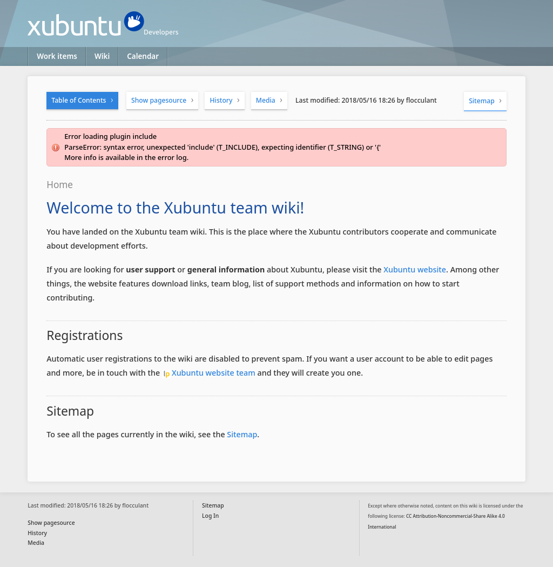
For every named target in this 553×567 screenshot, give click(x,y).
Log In (210, 515)
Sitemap (482, 100)
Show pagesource (158, 100)
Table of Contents (78, 100)
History (221, 100)
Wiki (102, 56)
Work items (57, 56)
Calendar (143, 56)
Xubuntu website (414, 269)
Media (265, 100)
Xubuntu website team (213, 373)
